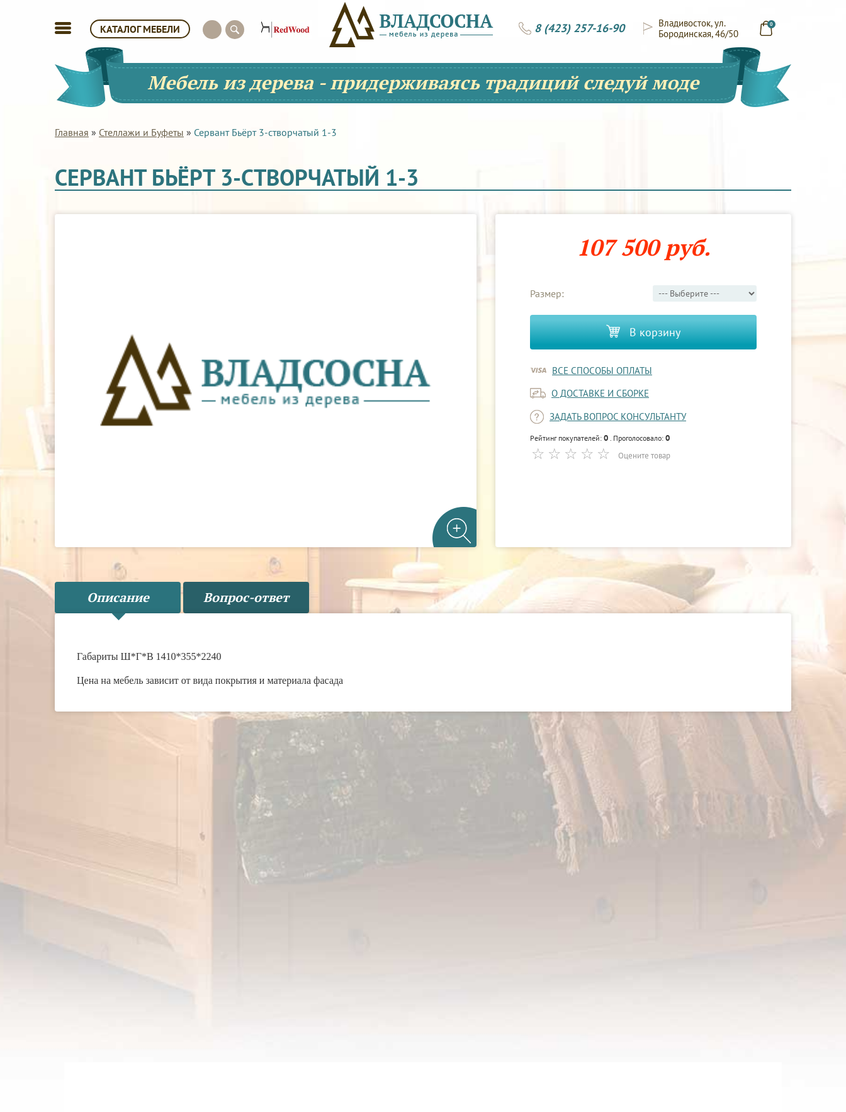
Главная (72, 132)
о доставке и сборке (600, 393)
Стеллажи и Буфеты (141, 132)
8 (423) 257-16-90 (579, 28)
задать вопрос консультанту (618, 417)
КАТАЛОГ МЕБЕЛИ (140, 29)
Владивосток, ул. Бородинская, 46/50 (698, 28)
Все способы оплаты (602, 371)
